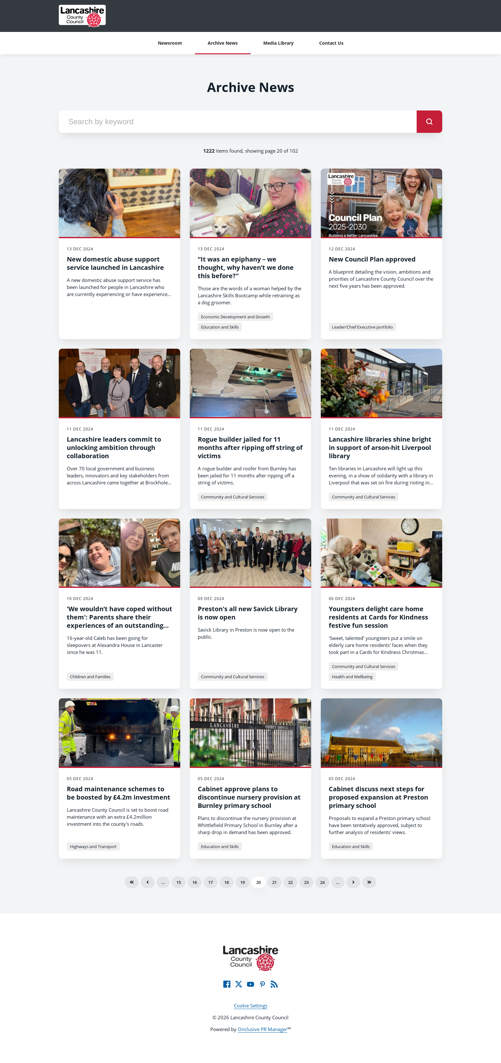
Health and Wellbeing (352, 677)
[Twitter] (238, 984)
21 (274, 882)
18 (226, 882)
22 (290, 882)
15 (178, 882)
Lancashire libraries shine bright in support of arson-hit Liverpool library (380, 447)
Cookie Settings (250, 1005)
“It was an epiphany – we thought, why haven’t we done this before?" (246, 267)
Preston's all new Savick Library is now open (247, 612)
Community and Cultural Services (232, 497)
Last (369, 882)
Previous (148, 882)
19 (242, 882)
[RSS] (274, 984)
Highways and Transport (93, 846)
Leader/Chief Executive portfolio (362, 327)
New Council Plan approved (372, 259)
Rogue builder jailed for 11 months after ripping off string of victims (250, 447)
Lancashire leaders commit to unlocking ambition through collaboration (114, 447)
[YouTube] (250, 984)
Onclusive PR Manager (262, 1029)
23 (306, 882)
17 (210, 882)
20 (258, 882)
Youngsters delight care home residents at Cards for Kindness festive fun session (378, 617)
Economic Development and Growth (235, 317)
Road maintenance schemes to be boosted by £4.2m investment (118, 793)
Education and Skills (220, 327)
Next (353, 882)
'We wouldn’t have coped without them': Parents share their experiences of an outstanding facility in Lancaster (119, 621)
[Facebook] (226, 984)
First (132, 882)
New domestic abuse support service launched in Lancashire (115, 263)
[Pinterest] (262, 984)
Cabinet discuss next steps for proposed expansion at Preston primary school (378, 797)
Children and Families (90, 677)
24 (322, 882)
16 (194, 882)
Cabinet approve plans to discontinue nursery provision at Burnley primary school (249, 797)
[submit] (429, 121)
